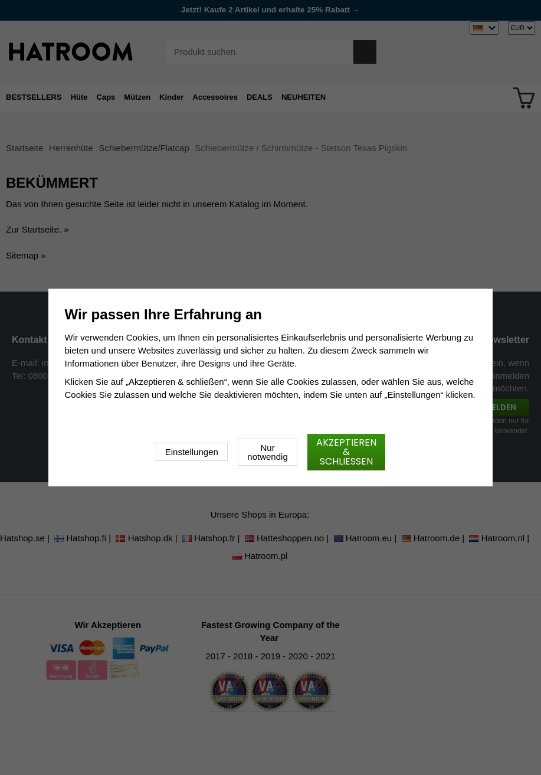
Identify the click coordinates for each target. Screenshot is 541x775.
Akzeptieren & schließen (346, 452)
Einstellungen (191, 452)
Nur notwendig (267, 452)
